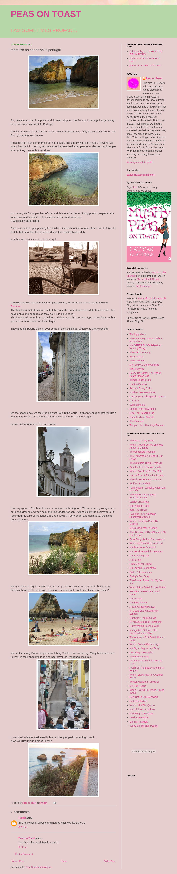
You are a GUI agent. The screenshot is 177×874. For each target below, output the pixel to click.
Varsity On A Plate (139, 501)
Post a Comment (24, 854)
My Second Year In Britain (143, 528)
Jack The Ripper (138, 509)
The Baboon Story (139, 656)
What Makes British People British (148, 587)
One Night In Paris (139, 505)
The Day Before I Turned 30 (145, 681)
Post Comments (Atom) (38, 867)
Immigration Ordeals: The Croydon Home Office (143, 631)
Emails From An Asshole (143, 408)
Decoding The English (141, 652)
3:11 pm (22, 847)
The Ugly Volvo (138, 334)
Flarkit (22, 818)
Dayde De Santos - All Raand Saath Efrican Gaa (145, 374)
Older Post (109, 861)
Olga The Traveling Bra (142, 413)
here (135, 187)
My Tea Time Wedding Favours (146, 551)
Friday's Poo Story (139, 576)
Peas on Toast (26, 838)
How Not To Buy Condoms (144, 697)
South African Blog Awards (152, 298)
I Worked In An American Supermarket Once (143, 515)
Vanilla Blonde (137, 404)
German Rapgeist (139, 721)
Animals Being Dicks (141, 388)
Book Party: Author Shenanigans (147, 539)
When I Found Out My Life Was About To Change (146, 446)
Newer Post (18, 861)
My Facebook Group (148, 279)
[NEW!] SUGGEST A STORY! (145, 65)
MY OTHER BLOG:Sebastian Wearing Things (145, 347)
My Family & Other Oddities (144, 364)
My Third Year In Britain (142, 709)
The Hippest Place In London (145, 479)
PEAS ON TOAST (46, 14)
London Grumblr (138, 384)
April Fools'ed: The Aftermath (145, 467)
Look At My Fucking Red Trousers (148, 396)
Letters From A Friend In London (147, 475)
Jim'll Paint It (136, 356)
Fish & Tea (135, 559)
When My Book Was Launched (146, 543)
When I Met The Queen (142, 705)
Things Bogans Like (140, 380)
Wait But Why (137, 368)
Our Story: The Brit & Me (143, 618)
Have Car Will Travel (141, 563)
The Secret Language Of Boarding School (143, 496)
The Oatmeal (137, 421)
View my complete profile (140, 162)
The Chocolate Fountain (142, 451)
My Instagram (143, 286)
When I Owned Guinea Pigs (145, 644)
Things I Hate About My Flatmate (147, 425)
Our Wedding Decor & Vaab (144, 626)
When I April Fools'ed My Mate (146, 471)
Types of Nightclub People (144, 725)
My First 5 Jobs (138, 685)
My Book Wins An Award (143, 547)
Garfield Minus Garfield (142, 417)
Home (64, 861)
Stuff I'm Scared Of (140, 483)
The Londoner (137, 360)
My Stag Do (136, 598)
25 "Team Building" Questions (145, 621)
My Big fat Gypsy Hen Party (144, 648)
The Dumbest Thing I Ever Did (146, 463)
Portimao (16, 306)
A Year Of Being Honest (142, 606)
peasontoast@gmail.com (141, 174)
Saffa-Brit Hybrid (138, 701)
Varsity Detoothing (139, 717)
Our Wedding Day (139, 555)
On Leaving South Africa (143, 568)
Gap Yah (134, 400)
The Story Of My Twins (142, 440)
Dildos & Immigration (141, 572)
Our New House (138, 602)
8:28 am (22, 827)
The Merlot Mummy (140, 352)
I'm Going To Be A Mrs (141, 713)
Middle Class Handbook (142, 392)
